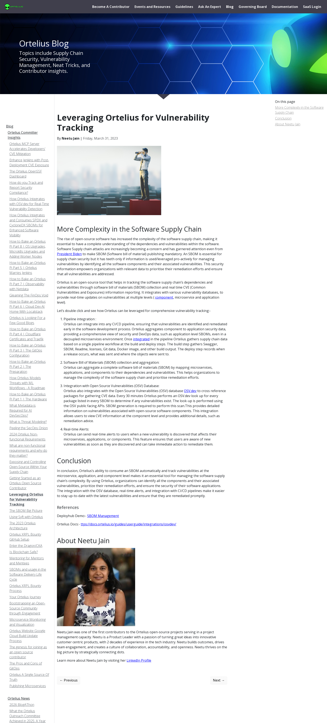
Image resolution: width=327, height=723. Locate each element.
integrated (141, 339)
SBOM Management (103, 516)
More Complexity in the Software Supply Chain (299, 110)
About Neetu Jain (287, 124)
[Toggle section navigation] (8, 115)
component (164, 297)
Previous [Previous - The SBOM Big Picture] (69, 680)
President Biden (69, 254)
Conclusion (283, 118)
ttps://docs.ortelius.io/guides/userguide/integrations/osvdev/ (128, 524)
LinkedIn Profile (139, 660)
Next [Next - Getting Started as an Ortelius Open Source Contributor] (219, 680)
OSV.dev (190, 391)
